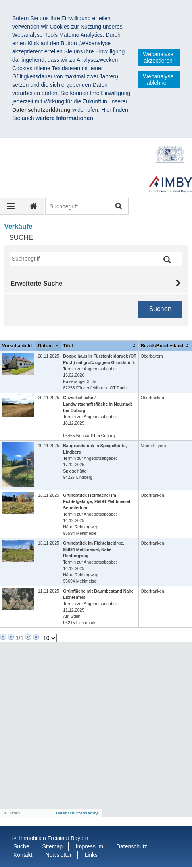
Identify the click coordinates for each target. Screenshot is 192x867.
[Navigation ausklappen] (11, 206)
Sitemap (52, 846)
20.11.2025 (48, 397)
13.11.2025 (48, 495)
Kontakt (22, 855)
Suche (21, 846)
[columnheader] (48, 345)
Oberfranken (152, 397)
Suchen (118, 206)
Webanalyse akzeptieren (158, 57)
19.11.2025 (48, 445)
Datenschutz (131, 846)
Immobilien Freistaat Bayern (53, 838)
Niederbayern (153, 445)
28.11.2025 (48, 356)
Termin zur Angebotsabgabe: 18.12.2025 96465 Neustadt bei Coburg (97, 416)
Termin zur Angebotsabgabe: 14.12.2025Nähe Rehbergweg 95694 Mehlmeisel (93, 562)
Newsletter (58, 855)
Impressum (89, 846)
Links (91, 855)
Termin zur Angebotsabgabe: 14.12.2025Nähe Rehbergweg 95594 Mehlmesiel (97, 514)
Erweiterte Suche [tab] (37, 283)
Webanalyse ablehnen (158, 79)
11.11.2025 (48, 591)
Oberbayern (151, 356)
